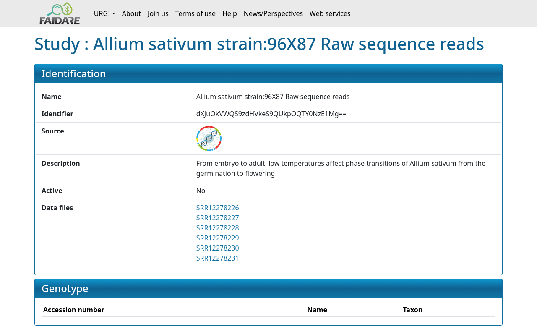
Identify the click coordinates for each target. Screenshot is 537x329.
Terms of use (195, 13)
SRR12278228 (217, 227)
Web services (330, 13)
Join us (158, 13)
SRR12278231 (217, 258)
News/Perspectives (273, 13)
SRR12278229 (217, 238)
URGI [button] (102, 13)
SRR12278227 (217, 217)
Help (229, 13)
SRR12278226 (217, 207)
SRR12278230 (217, 248)
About (131, 13)
